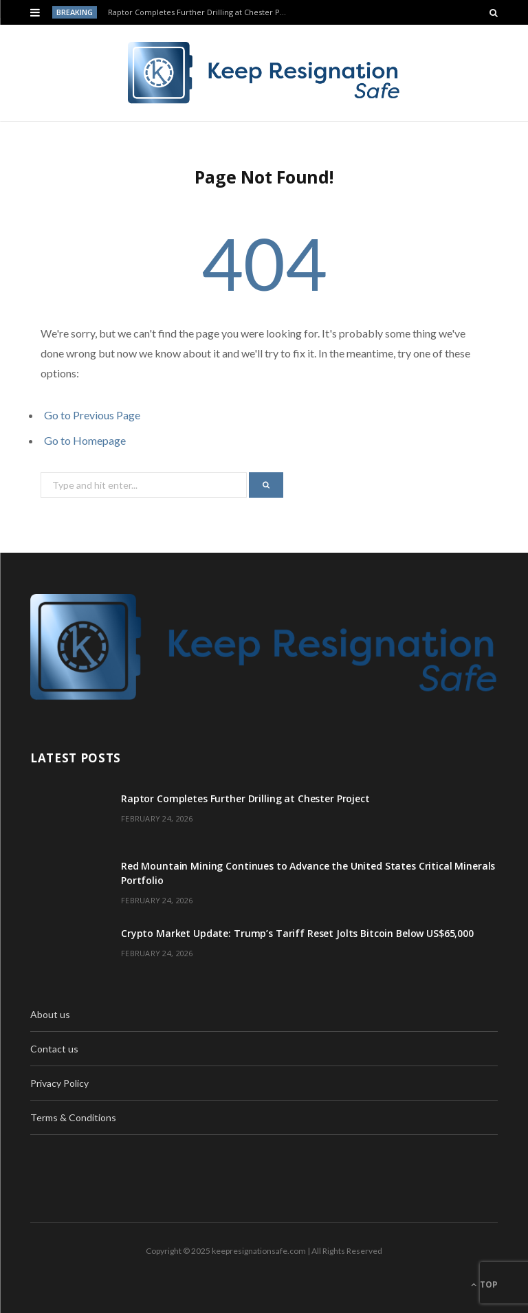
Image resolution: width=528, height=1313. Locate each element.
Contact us (54, 1049)
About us (50, 1014)
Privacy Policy (59, 1083)
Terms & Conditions (73, 1117)
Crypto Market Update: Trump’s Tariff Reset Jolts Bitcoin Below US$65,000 (297, 933)
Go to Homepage (85, 440)
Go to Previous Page (92, 414)
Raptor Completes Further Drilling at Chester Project (202, 12)
